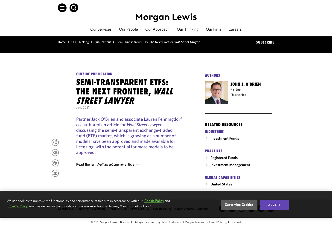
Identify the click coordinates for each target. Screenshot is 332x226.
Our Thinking (187, 29)
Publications (102, 42)
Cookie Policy (154, 201)
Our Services (101, 29)
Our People (128, 29)
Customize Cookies (239, 205)
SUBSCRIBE (265, 42)
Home (62, 42)
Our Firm (213, 29)
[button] (62, 7)
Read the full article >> (108, 164)
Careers (235, 29)
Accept (274, 205)
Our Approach (157, 29)
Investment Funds (224, 138)
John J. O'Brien (245, 84)
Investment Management (230, 164)
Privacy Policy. (18, 206)
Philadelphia (238, 95)
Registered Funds (224, 157)
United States (221, 184)
